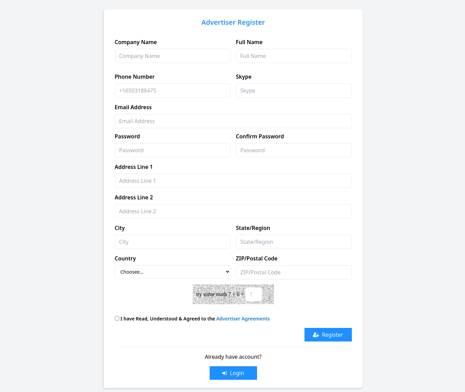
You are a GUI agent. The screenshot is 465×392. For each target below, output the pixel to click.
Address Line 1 (134, 167)
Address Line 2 (134, 197)
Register (328, 334)
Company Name (136, 42)
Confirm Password (260, 136)
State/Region (253, 228)
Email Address (133, 107)
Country (125, 258)
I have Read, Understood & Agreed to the (195, 318)
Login (233, 373)
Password (127, 136)
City (120, 228)
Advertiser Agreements (243, 318)
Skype (244, 76)
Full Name (249, 42)
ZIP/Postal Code (257, 258)
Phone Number (135, 76)
